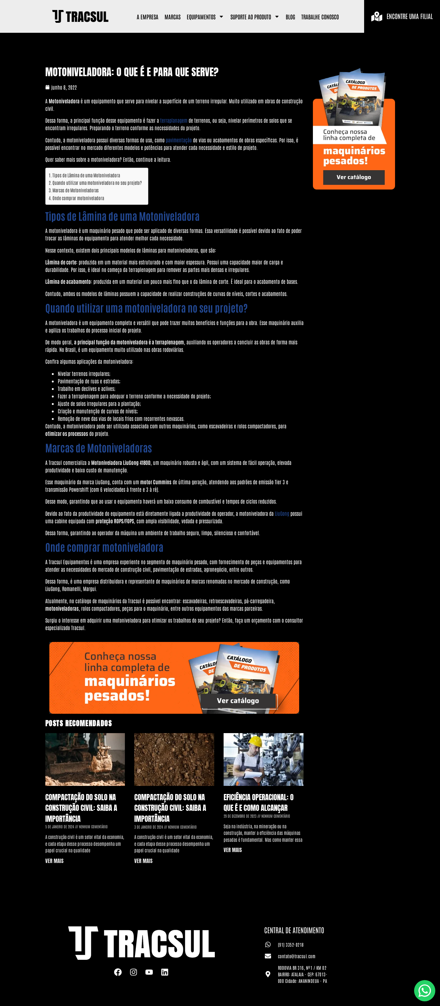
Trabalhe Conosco (320, 16)
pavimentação (179, 140)
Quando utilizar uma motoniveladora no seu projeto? (97, 182)
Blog (290, 16)
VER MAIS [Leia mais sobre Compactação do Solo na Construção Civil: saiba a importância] (54, 861)
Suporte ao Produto (255, 16)
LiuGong (282, 513)
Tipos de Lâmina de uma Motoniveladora (86, 175)
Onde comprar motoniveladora (78, 198)
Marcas (172, 16)
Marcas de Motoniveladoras (75, 190)
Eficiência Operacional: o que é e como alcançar (259, 803)
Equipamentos (205, 16)
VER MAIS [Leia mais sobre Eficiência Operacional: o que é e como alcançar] (233, 850)
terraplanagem (173, 120)
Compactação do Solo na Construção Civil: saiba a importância (81, 808)
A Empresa (147, 16)
